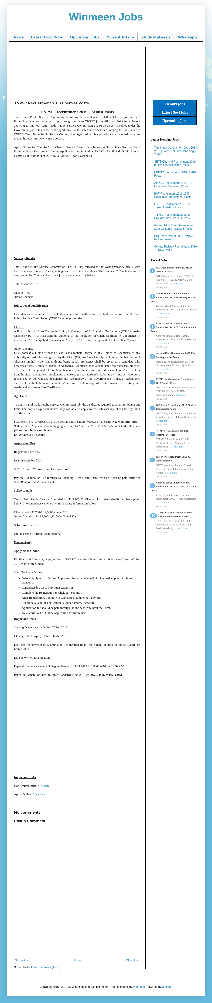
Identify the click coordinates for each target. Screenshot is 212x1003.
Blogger (167, 986)
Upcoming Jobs (84, 37)
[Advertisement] (77, 71)
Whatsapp (187, 37)
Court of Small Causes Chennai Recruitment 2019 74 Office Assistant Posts (173, 327)
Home (18, 37)
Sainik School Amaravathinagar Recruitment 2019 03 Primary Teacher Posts (173, 297)
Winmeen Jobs (106, 17)
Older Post (132, 960)
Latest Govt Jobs (47, 37)
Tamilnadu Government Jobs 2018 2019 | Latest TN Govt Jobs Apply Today (175, 151)
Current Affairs (120, 37)
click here (43, 785)
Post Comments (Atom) (45, 967)
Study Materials (155, 37)
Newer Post (22, 960)
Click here (39, 794)
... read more (175, 283)
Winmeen (139, 986)
